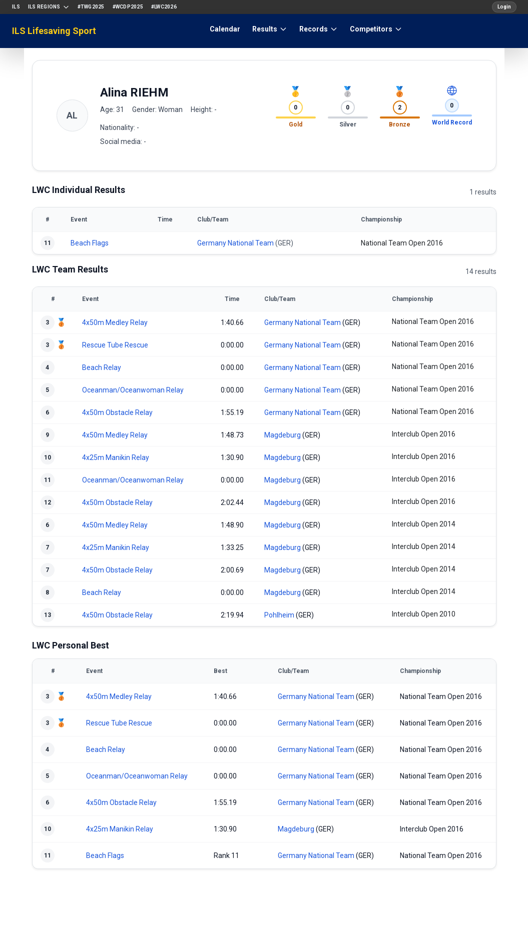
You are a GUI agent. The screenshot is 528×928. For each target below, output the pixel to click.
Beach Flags (90, 243)
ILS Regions (49, 7)
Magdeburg (282, 435)
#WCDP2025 (128, 7)
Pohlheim (279, 615)
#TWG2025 (91, 7)
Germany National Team (235, 243)
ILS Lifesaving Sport (54, 31)
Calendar (225, 29)
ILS (16, 7)
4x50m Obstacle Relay (117, 412)
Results (269, 29)
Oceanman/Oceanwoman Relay (133, 390)
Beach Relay (101, 368)
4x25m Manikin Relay (115, 458)
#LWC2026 (164, 7)
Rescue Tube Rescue (115, 345)
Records (318, 29)
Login (504, 7)
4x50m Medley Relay (115, 322)
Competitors (376, 29)
